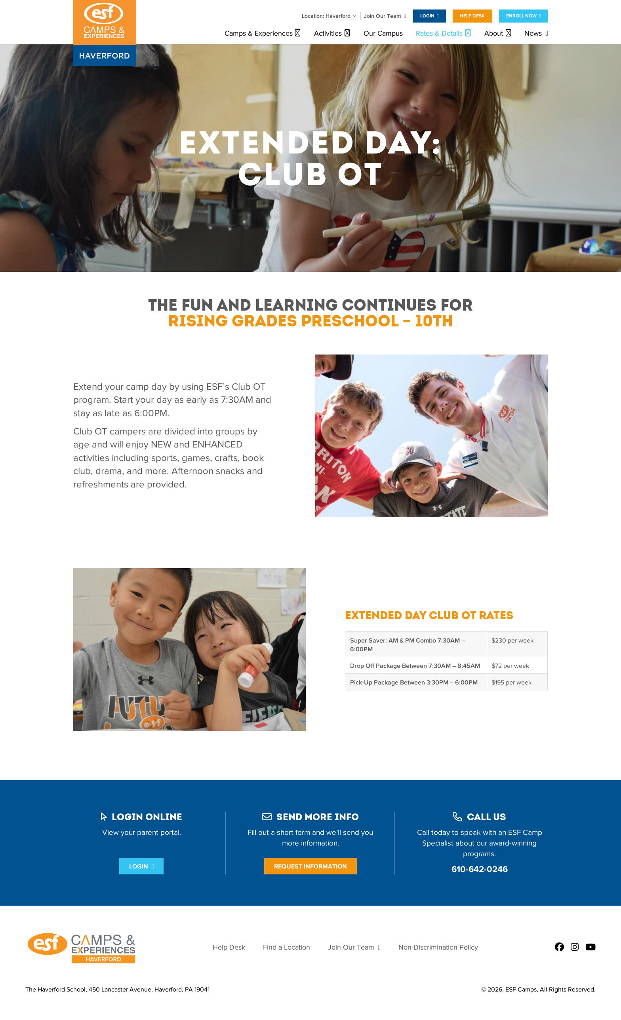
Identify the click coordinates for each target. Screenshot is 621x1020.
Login (427, 15)
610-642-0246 (479, 869)
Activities (328, 33)
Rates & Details (439, 33)
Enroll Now (521, 15)
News (533, 33)
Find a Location (286, 947)
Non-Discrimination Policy (438, 947)
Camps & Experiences (259, 33)
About (493, 33)
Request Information (310, 866)
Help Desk (472, 15)
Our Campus (383, 33)
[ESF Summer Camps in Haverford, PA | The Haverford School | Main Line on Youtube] (590, 947)
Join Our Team (382, 16)
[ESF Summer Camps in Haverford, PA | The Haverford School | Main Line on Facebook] (559, 947)
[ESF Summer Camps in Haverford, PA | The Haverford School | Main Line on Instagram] (575, 947)
